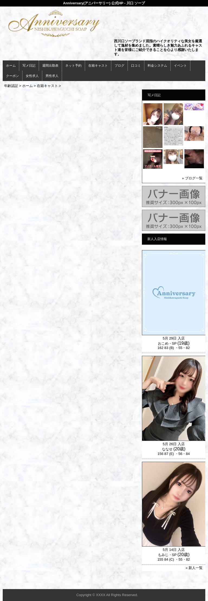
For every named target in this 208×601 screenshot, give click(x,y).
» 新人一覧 (194, 568)
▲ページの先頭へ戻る (185, 584)
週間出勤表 (50, 65)
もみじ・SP (167, 555)
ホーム (11, 65)
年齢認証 (11, 86)
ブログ (119, 65)
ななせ (167, 449)
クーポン (12, 76)
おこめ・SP (167, 343)
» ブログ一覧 (192, 178)
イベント (180, 65)
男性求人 (52, 76)
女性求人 (32, 76)
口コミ (136, 65)
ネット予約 (73, 65)
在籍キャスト (98, 65)
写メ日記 (28, 65)
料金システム (157, 65)
